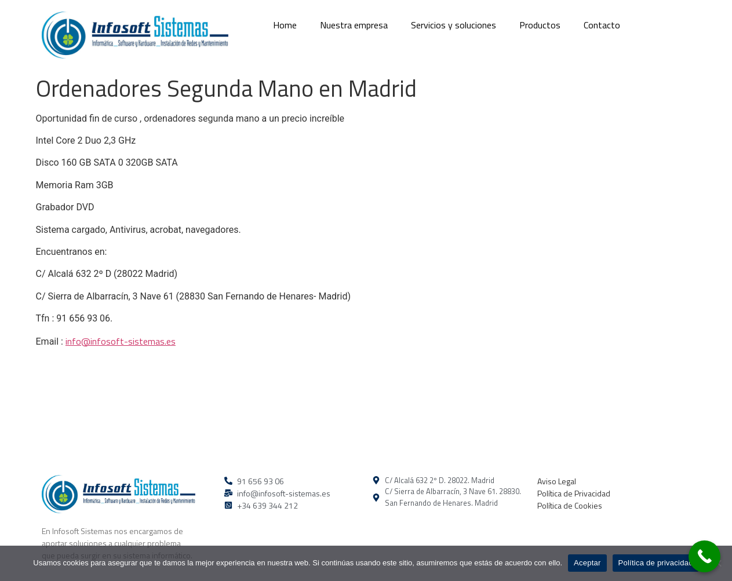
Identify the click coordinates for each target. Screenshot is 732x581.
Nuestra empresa (354, 25)
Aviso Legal (556, 481)
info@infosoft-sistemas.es (120, 341)
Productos (539, 25)
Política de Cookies (569, 505)
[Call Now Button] (704, 556)
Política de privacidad (655, 562)
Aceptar (587, 562)
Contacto (602, 25)
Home (285, 25)
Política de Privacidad (573, 493)
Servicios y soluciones (453, 25)
